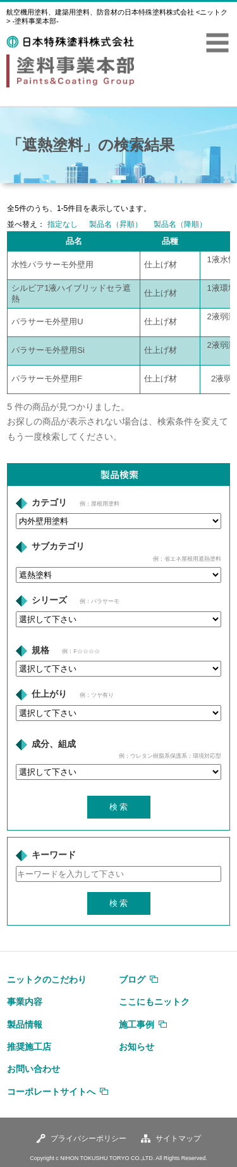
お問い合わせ (33, 1069)
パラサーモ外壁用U (47, 321)
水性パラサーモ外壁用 (52, 264)
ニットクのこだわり (47, 979)
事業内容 (24, 1002)
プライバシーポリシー (88, 1138)
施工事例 (136, 1024)
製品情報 (24, 1024)
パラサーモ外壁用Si (48, 350)
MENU (217, 43)
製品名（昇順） (115, 224)
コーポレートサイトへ (51, 1092)
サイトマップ (178, 1138)
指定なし (62, 224)
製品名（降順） (180, 224)
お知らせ (136, 1047)
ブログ (132, 979)
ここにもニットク (154, 1002)
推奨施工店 (29, 1047)
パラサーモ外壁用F (46, 378)
